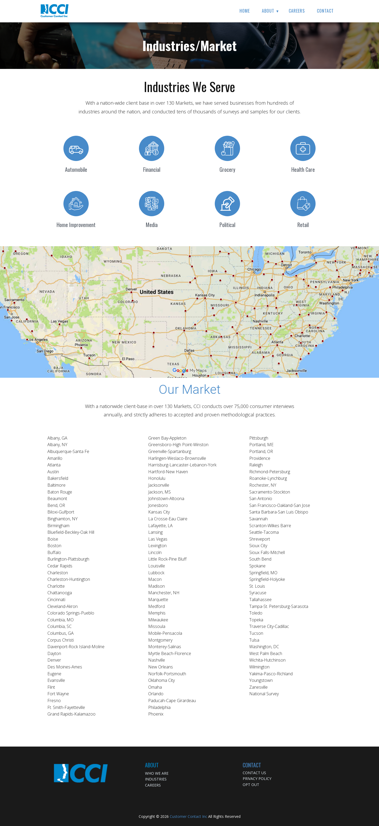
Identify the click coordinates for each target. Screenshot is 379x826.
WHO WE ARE (156, 773)
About (268, 11)
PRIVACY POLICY (257, 778)
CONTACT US (254, 772)
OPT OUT (251, 784)
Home (245, 11)
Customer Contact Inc (188, 816)
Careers (297, 11)
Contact (325, 11)
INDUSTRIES (156, 779)
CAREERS (153, 785)
